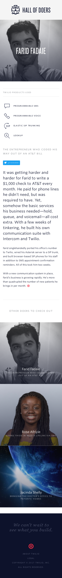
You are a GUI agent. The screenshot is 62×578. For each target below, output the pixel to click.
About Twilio (31, 554)
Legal (30, 558)
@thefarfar (11, 163)
